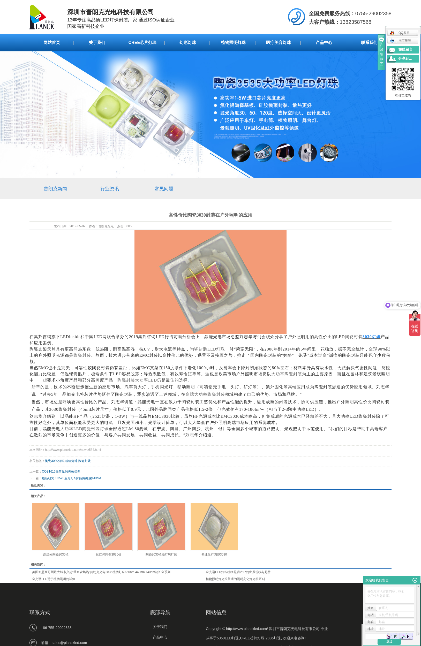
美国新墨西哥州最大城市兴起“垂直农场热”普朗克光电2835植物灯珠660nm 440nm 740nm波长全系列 (101, 572)
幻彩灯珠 (187, 42)
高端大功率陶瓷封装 (205, 394)
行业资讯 (109, 188)
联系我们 (369, 42)
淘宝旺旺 (400, 41)
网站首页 (51, 42)
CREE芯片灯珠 (142, 42)
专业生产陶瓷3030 (214, 554)
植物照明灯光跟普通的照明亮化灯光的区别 (235, 579)
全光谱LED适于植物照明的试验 (53, 579)
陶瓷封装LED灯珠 (207, 349)
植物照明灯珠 (233, 42)
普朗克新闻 (55, 188)
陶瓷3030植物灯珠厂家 (161, 554)
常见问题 (84, 164)
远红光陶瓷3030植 (109, 554)
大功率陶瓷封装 (286, 374)
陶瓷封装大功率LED (137, 380)
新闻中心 (57, 164)
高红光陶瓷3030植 (56, 554)
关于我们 (97, 42)
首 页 (34, 164)
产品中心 (324, 42)
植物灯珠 (71, 461)
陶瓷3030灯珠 (54, 461)
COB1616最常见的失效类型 (61, 471)
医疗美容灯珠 (278, 42)
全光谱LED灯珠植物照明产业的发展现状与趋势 (238, 572)
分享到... (405, 58)
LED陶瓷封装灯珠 (84, 429)
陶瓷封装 (354, 337)
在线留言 (405, 49)
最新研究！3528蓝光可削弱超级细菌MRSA (71, 478)
